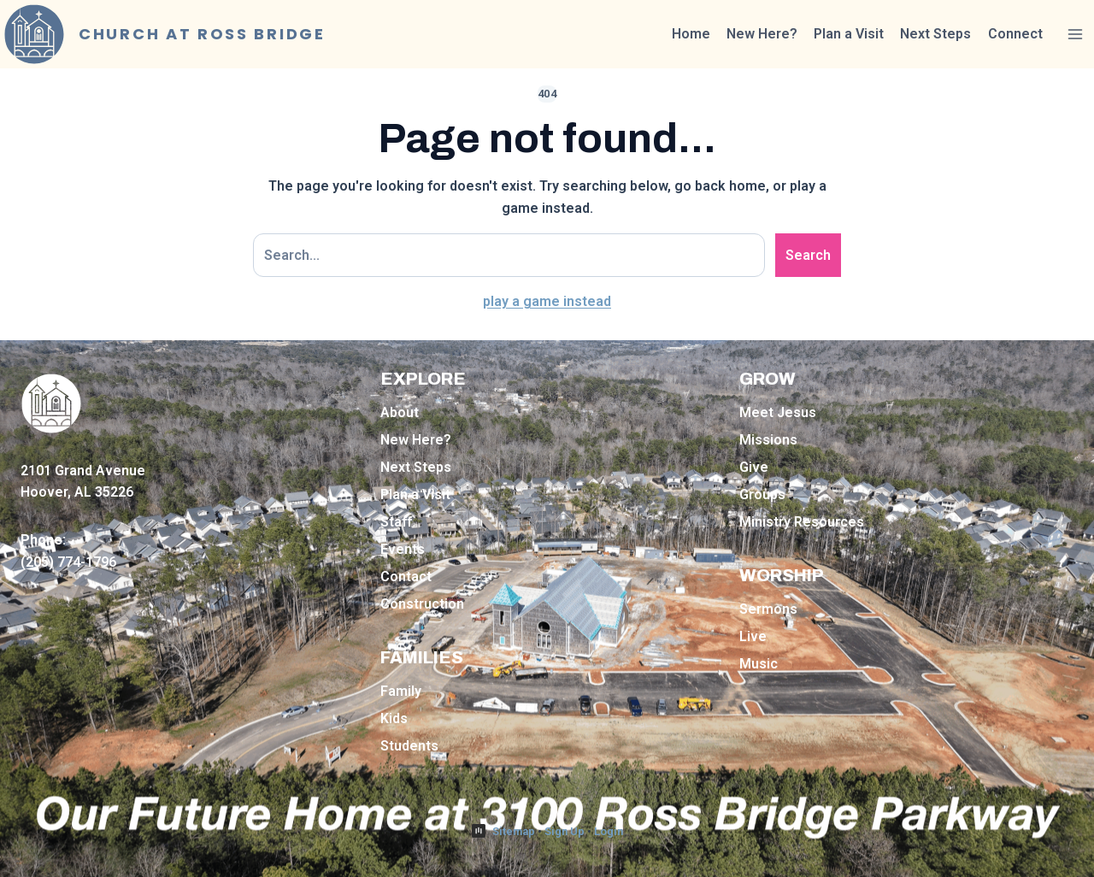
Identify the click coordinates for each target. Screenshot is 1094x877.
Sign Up (564, 831)
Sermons (768, 609)
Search (808, 255)
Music (758, 664)
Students (409, 746)
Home (691, 34)
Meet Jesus (777, 412)
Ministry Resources (801, 522)
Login (608, 831)
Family (400, 691)
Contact (406, 576)
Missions (768, 440)
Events (402, 549)
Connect (1015, 34)
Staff (396, 522)
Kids (394, 718)
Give (753, 467)
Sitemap (513, 831)
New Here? (761, 34)
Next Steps (935, 34)
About (399, 412)
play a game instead (547, 301)
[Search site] (509, 255)
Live (753, 636)
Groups (762, 494)
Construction (422, 604)
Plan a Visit (849, 34)
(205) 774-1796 (68, 562)
